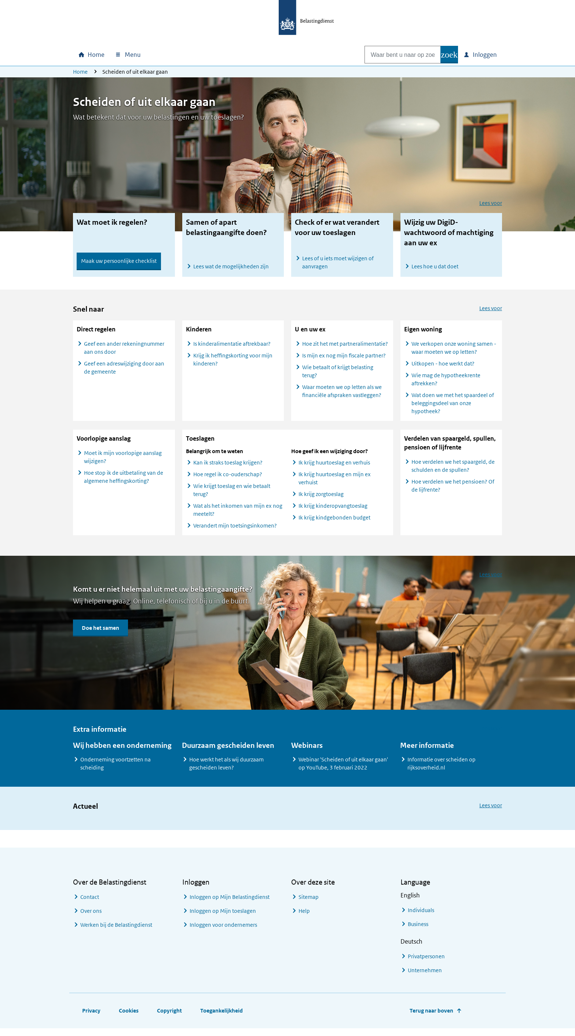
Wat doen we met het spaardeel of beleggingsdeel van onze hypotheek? (452, 407)
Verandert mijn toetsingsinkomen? (235, 529)
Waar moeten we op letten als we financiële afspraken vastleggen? (342, 395)
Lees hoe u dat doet (434, 266)
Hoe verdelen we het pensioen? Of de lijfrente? (452, 489)
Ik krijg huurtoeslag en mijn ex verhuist (335, 482)
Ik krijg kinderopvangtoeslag (333, 509)
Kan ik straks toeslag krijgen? (228, 466)
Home (80, 71)
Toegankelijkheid (221, 1014)
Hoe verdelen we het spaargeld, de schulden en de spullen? (453, 469)
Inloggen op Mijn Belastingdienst (230, 900)
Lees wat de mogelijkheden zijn (231, 266)
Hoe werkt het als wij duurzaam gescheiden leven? (226, 767)
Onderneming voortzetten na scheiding (115, 767)
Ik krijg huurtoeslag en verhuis (334, 466)
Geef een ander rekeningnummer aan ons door (124, 351)
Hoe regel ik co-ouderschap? (227, 478)
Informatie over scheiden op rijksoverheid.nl (441, 767)
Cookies (129, 1014)
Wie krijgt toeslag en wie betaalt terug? (231, 494)
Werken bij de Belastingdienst (116, 928)
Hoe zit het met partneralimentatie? (345, 347)
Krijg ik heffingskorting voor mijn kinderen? (232, 363)
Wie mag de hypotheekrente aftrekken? (445, 383)
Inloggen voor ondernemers (223, 928)
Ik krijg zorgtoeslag (321, 498)
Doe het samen (100, 631)
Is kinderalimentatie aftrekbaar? (232, 347)
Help (304, 914)
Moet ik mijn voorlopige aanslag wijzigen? (123, 461)
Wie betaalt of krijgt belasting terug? (337, 375)
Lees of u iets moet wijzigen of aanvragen (338, 262)
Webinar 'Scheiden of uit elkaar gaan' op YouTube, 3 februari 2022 (343, 767)
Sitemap (309, 900)
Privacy (91, 1014)
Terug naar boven (431, 1014)
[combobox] (395, 54)
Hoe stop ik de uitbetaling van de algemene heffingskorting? (123, 480)
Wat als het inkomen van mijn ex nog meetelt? (237, 513)
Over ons (91, 914)
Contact (89, 900)
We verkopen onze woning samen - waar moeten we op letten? (453, 351)
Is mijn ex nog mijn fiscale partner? (344, 359)
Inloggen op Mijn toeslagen (223, 914)
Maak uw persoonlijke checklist (119, 260)
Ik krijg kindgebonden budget (334, 521)
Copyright (169, 1014)
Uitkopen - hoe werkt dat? (443, 367)
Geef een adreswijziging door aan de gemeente (124, 371)
